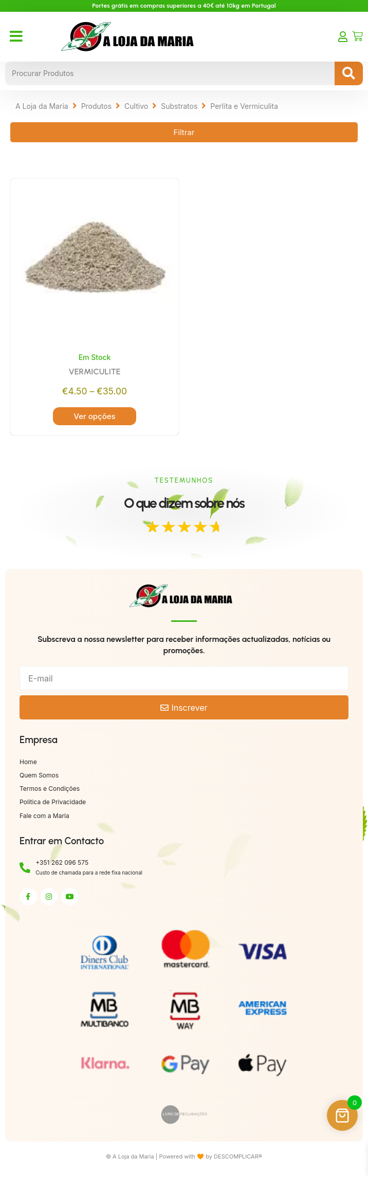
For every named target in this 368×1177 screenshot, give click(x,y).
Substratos (179, 106)
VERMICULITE (94, 371)
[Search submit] (349, 73)
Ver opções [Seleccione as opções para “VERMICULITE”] (94, 416)
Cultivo (136, 106)
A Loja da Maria (41, 106)
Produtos (96, 106)
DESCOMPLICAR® (238, 1156)
